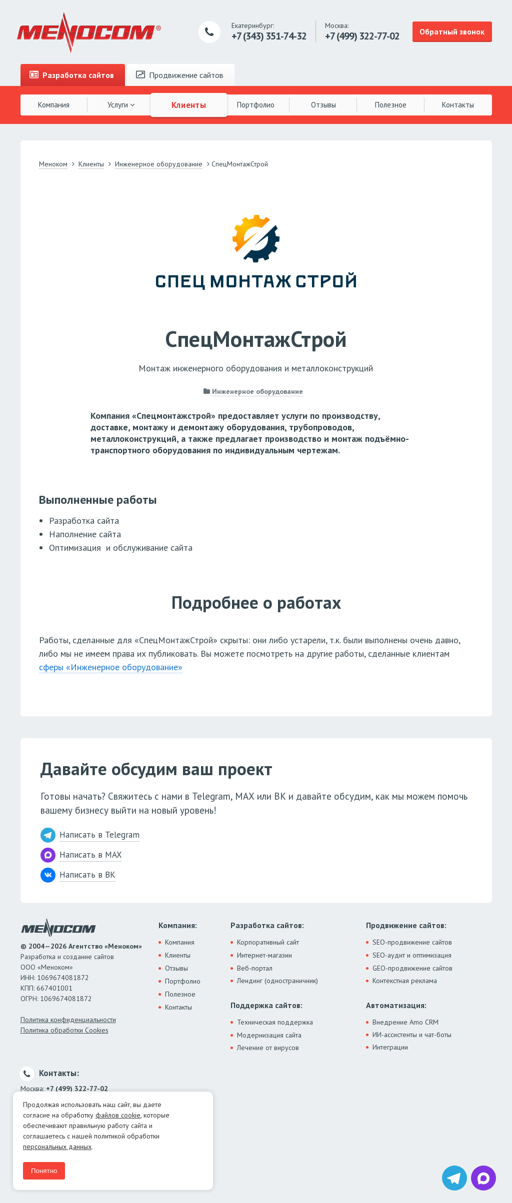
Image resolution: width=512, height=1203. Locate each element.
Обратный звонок (452, 31)
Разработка (72, 75)
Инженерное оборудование (257, 391)
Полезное (390, 104)
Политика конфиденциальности (68, 1019)
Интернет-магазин (264, 955)
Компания (54, 104)
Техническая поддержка (275, 1022)
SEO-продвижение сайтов (412, 942)
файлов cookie (118, 1115)
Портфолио (255, 104)
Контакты (458, 104)
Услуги (121, 104)
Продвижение (180, 75)
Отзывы (323, 104)
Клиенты (188, 104)
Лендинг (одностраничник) (277, 980)
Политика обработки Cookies (64, 1030)
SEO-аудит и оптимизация (412, 955)
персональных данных (57, 1146)
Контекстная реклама (404, 980)
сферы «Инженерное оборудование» (110, 667)
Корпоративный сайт (268, 942)
